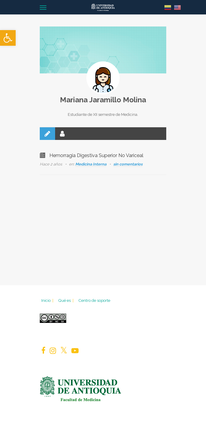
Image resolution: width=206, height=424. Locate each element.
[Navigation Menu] (43, 7)
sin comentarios (127, 164)
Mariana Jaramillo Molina (103, 99)
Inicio (47, 300)
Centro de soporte (94, 300)
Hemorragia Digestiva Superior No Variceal (96, 155)
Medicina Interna (90, 164)
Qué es (66, 300)
